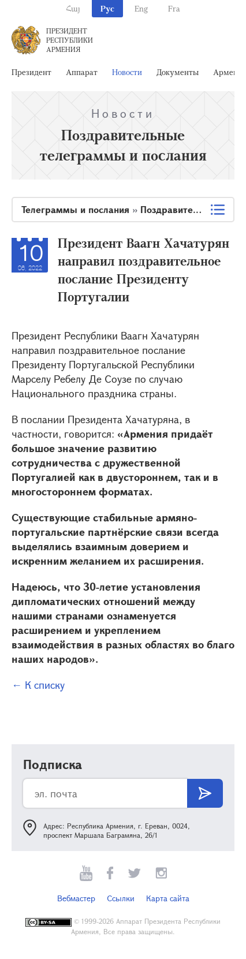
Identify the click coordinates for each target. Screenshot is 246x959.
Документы (177, 71)
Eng (141, 8)
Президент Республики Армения (69, 40)
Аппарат (82, 71)
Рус (107, 8)
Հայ (73, 8)
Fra (174, 8)
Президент (31, 71)
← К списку (38, 685)
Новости (127, 71)
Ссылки (121, 898)
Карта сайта (167, 898)
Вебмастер (76, 898)
